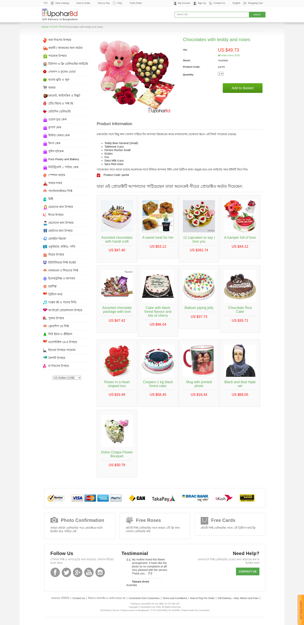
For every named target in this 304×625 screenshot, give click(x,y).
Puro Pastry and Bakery (63, 159)
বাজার (51, 87)
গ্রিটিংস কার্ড (55, 294)
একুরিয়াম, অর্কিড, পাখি (61, 246)
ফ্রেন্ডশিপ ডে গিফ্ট (58, 326)
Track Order (136, 3)
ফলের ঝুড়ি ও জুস (58, 79)
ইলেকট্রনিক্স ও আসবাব (61, 278)
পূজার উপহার (56, 318)
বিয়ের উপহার (56, 254)
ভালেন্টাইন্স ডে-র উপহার (62, 342)
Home (44, 26)
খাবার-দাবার (55, 183)
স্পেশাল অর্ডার (56, 175)
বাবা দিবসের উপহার (59, 39)
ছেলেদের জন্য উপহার (60, 222)
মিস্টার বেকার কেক (59, 135)
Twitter (66, 572)
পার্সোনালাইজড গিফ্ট (60, 191)
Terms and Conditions (175, 598)
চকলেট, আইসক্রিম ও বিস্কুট (64, 95)
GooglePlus (77, 572)
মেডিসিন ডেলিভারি (59, 111)
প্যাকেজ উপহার (58, 26)
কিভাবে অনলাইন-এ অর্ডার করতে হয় (107, 598)
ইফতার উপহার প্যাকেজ (61, 350)
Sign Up (202, 3)
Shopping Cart (255, 3)
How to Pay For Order (202, 598)
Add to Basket (242, 88)
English (236, 3)
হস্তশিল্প (52, 286)
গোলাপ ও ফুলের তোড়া (62, 71)
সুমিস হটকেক (56, 151)
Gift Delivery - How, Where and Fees (238, 598)
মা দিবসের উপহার (58, 365)
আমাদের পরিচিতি (60, 598)
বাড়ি (45, 3)
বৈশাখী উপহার (56, 358)
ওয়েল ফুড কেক (57, 119)
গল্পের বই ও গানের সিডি (62, 302)
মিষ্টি (50, 199)
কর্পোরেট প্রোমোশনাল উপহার (65, 310)
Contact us (247, 571)
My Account (184, 3)
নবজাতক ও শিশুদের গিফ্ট (63, 270)
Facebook (55, 572)
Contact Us (219, 3)
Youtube (89, 572)
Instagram (100, 572)
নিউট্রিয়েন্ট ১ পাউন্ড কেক (63, 167)
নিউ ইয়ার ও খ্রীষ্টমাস (60, 334)
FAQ (119, 3)
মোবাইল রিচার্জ (57, 238)
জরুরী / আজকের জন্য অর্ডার (65, 47)
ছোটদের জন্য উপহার (60, 230)
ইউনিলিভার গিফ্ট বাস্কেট (62, 262)
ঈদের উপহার (55, 214)
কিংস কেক (54, 143)
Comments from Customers (144, 598)
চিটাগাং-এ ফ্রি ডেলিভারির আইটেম (68, 63)
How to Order (83, 3)
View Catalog (62, 3)
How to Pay (104, 3)
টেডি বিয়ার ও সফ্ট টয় (60, 103)
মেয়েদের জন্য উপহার (60, 206)
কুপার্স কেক (54, 127)
